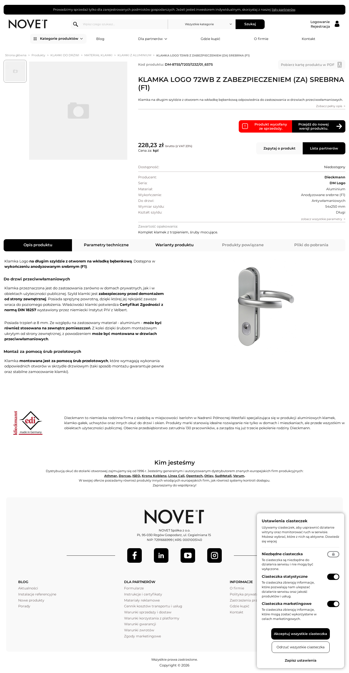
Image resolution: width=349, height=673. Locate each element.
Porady (24, 606)
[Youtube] (188, 555)
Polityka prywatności (247, 594)
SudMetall (223, 476)
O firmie (261, 39)
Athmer (110, 476)
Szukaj (251, 24)
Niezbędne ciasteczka (282, 554)
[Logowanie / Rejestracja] (325, 24)
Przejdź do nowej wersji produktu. (313, 126)
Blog (100, 39)
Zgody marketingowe (142, 636)
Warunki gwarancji (140, 624)
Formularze (134, 588)
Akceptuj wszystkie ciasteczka (300, 634)
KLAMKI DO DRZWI (64, 55)
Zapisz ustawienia (301, 660)
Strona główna (15, 55)
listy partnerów (283, 9)
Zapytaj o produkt (279, 148)
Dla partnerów (152, 39)
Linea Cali (176, 476)
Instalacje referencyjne (37, 594)
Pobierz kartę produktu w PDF (307, 65)
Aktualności (28, 588)
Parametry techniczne (106, 245)
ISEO (136, 476)
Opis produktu (38, 245)
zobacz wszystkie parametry (321, 219)
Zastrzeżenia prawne (247, 600)
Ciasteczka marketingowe (286, 603)
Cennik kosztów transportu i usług (153, 606)
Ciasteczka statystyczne (285, 576)
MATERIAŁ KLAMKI (98, 55)
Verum (238, 476)
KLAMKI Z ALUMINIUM (134, 55)
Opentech (194, 476)
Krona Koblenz (154, 476)
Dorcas (125, 476)
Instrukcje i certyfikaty (143, 594)
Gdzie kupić (210, 39)
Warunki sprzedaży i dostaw (147, 612)
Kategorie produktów (61, 38)
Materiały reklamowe (142, 600)
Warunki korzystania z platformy (151, 618)
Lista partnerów (324, 148)
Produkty (38, 55)
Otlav (208, 476)
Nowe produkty (31, 600)
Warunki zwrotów (139, 630)
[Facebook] (134, 555)
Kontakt (308, 39)
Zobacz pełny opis (329, 106)
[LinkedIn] (161, 555)
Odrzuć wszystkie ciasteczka (301, 647)
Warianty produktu (174, 245)
